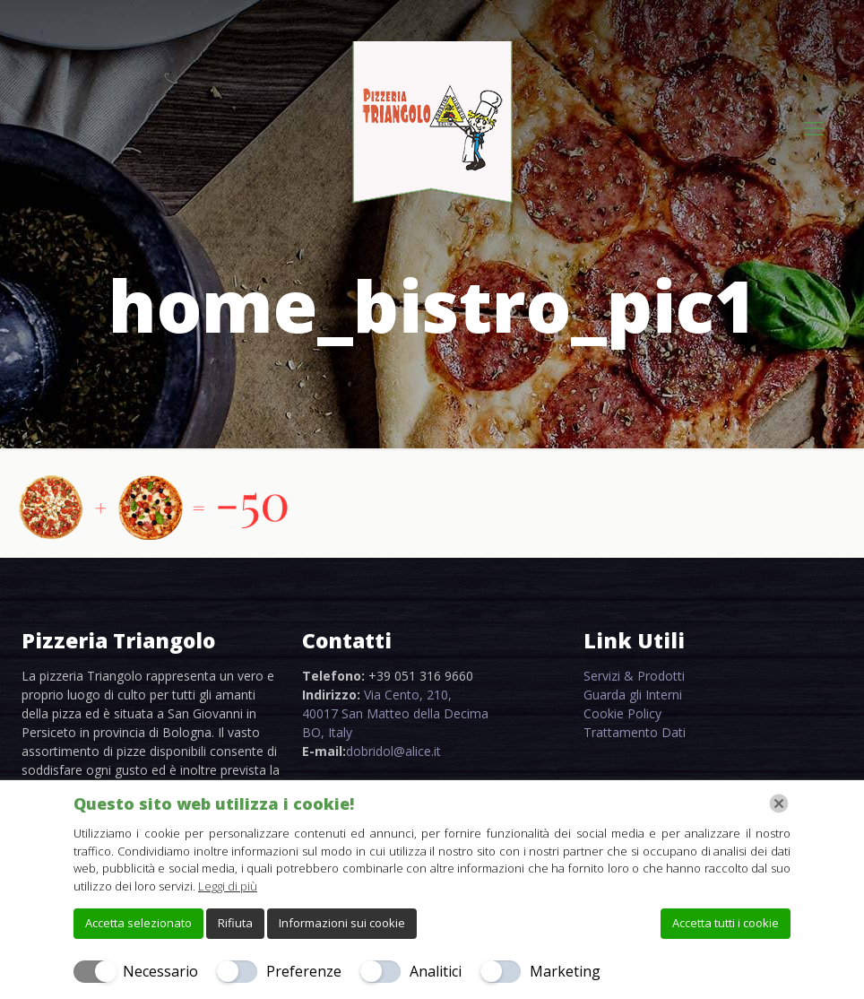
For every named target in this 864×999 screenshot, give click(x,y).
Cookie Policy (622, 713)
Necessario (160, 971)
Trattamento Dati (634, 732)
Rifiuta (235, 923)
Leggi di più (227, 886)
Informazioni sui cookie (342, 923)
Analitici (436, 971)
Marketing (565, 971)
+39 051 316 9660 (420, 675)
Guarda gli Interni (632, 694)
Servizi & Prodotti (634, 675)
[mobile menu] (814, 127)
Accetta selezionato (138, 923)
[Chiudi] (779, 803)
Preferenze (303, 971)
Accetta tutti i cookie (725, 923)
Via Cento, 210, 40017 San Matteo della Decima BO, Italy (395, 713)
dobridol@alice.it (393, 751)
